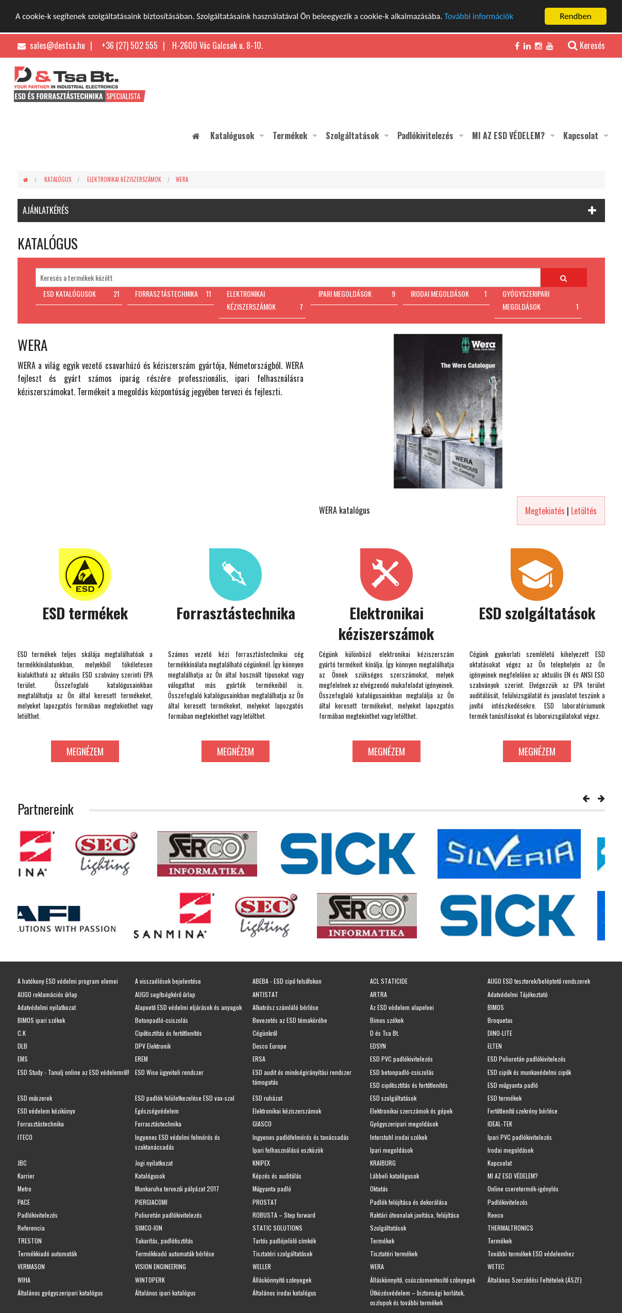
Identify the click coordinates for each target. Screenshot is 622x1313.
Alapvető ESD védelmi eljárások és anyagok (188, 1007)
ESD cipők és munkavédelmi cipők (529, 1072)
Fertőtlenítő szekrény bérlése (522, 1110)
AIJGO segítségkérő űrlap (165, 994)
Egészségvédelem (157, 1110)
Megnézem (85, 751)
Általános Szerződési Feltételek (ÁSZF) (534, 1279)
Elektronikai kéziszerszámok (124, 179)
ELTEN (494, 1045)
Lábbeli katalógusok (394, 1175)
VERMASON (31, 1266)
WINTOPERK (150, 1279)
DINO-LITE (499, 1033)
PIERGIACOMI (151, 1202)
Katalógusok (232, 135)
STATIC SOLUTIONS (277, 1227)
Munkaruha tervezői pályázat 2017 (177, 1188)
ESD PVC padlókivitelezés (401, 1058)
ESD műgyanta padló (512, 1085)
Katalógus (57, 179)
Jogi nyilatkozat (154, 1162)
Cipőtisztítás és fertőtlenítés (168, 1033)
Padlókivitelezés (425, 135)
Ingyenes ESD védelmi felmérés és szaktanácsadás (177, 1142)
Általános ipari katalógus (165, 1292)
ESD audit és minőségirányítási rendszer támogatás (302, 1077)
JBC (22, 1162)
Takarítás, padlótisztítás (164, 1240)
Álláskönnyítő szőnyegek (282, 1279)
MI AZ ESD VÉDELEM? (508, 135)
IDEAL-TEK (499, 1123)
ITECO (25, 1137)
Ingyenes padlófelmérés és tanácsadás (301, 1137)
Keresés (581, 45)
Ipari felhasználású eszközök (288, 1150)
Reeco (495, 1214)
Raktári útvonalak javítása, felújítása (414, 1214)
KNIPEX (261, 1162)
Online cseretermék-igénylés (523, 1188)
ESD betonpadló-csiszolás (402, 1072)
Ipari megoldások (391, 1150)
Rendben (576, 16)
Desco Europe (270, 1045)
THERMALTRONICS (510, 1227)
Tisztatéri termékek (393, 1253)
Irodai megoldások (510, 1150)
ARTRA (378, 994)
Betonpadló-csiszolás (161, 1020)
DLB (22, 1045)
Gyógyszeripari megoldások (404, 1123)
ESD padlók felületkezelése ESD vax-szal (184, 1097)
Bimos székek (387, 1020)
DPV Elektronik (153, 1045)
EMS (23, 1058)
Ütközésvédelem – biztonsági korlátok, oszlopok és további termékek (417, 1297)
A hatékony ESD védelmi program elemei (68, 981)
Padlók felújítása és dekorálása (408, 1202)
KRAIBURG (383, 1162)
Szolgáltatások (352, 135)
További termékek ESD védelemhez (530, 1253)
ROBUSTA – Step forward (284, 1214)
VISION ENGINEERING (160, 1266)
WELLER (262, 1266)
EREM (141, 1058)
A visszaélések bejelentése (168, 981)
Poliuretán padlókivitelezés (168, 1214)
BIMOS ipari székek (41, 1020)
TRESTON (30, 1240)
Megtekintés (545, 510)
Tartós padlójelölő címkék (284, 1240)
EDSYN (378, 1045)
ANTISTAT (265, 994)
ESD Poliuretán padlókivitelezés (526, 1058)
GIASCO (262, 1123)
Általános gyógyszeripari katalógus (60, 1292)
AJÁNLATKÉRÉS (46, 210)
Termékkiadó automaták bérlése (174, 1253)
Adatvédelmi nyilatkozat (47, 1007)
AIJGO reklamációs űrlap (47, 994)
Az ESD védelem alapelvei (402, 1007)
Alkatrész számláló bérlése (285, 1007)
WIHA (24, 1279)
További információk (496, 16)
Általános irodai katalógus (284, 1292)
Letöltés (584, 510)
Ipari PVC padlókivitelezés (519, 1137)
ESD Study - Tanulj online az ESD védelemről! (73, 1072)
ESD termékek (504, 1097)
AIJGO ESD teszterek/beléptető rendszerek (538, 981)
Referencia (31, 1227)
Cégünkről (265, 1033)
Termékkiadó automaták (47, 1253)
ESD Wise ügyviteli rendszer (169, 1072)
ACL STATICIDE (389, 981)
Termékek (290, 135)
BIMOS (495, 1007)
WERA (182, 179)
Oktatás (379, 1188)
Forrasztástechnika (41, 1123)
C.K (22, 1033)
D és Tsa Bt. (384, 1033)
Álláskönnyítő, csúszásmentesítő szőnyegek (422, 1279)
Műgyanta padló (272, 1188)
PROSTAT (265, 1202)
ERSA (259, 1058)
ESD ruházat (267, 1097)
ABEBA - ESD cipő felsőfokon (287, 981)
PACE (24, 1202)
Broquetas (500, 1020)
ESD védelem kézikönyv (46, 1110)
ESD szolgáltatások (393, 1097)
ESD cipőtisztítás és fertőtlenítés (409, 1085)
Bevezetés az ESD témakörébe (290, 1020)
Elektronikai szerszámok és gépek (411, 1110)
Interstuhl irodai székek (398, 1137)
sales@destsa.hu (51, 45)
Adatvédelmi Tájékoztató (517, 994)
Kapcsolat (580, 135)
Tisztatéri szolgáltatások (282, 1253)
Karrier (26, 1175)
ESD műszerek (35, 1097)
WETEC (496, 1266)
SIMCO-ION (148, 1227)
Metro (24, 1188)
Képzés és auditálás (277, 1175)
